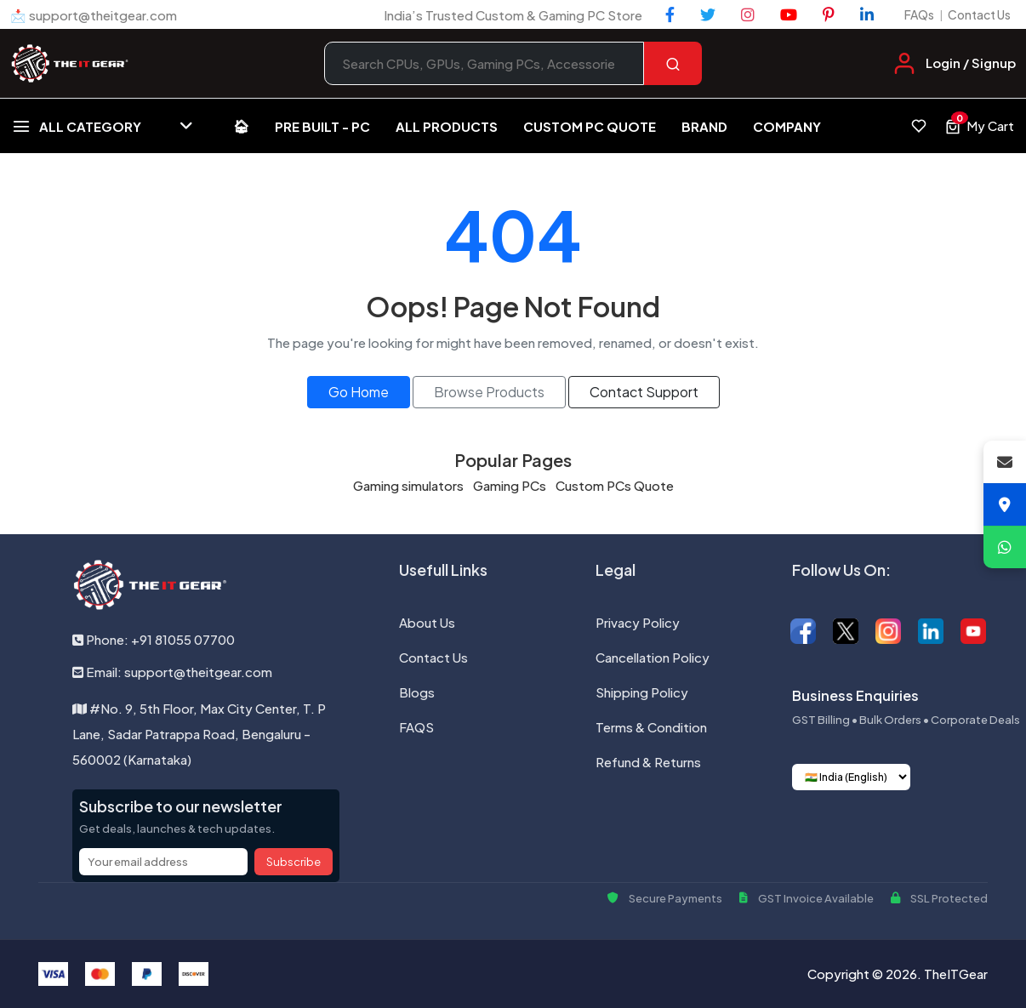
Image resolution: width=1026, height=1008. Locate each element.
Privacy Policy (638, 622)
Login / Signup (971, 62)
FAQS (416, 727)
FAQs (919, 14)
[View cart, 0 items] (979, 126)
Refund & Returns (648, 762)
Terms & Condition (651, 727)
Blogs (417, 692)
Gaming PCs (509, 485)
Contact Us (979, 14)
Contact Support (644, 392)
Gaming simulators (408, 485)
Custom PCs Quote (615, 485)
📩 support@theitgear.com (93, 15)
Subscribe (293, 861)
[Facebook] (670, 14)
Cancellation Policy (653, 657)
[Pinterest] (829, 14)
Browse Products (489, 392)
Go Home (358, 392)
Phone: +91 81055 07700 (153, 639)
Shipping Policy (642, 692)
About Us (427, 622)
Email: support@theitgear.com (172, 671)
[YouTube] (788, 14)
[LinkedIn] (867, 14)
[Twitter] (707, 14)
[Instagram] (748, 14)
